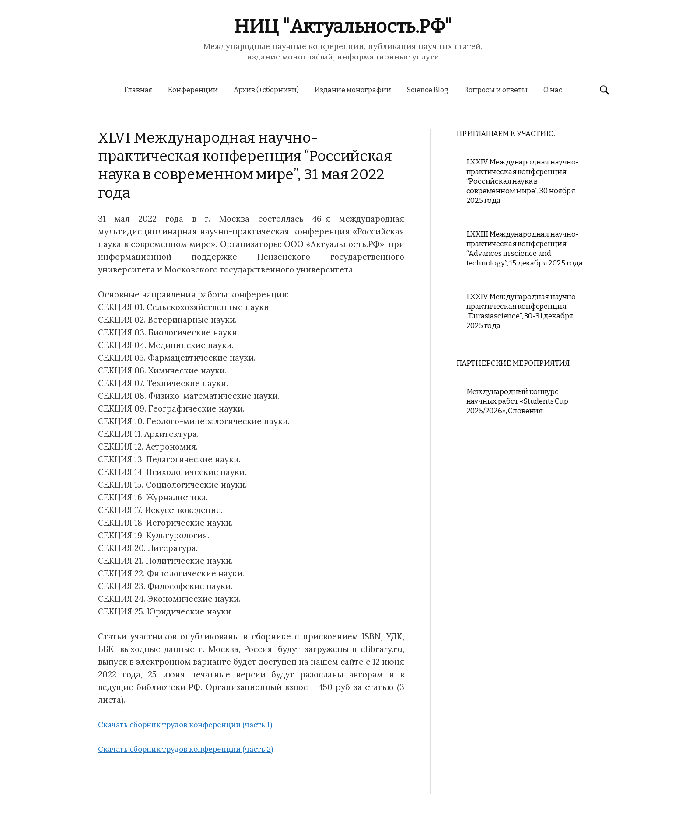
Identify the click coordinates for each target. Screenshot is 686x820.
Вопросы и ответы (496, 90)
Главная (138, 90)
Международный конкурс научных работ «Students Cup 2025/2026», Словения (517, 401)
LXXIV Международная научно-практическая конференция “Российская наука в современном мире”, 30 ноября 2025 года (522, 181)
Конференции (193, 90)
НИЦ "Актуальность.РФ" (343, 26)
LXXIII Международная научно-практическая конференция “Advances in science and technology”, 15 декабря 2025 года (524, 249)
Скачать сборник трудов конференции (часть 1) (185, 724)
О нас (552, 90)
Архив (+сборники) (266, 90)
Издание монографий (353, 90)
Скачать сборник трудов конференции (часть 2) (185, 749)
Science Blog (427, 90)
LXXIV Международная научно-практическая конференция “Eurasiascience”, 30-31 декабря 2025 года (522, 311)
